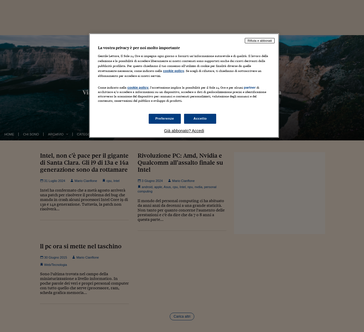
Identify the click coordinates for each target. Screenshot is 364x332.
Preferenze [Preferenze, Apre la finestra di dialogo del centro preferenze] (164, 118)
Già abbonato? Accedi (184, 130)
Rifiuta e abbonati (259, 40)
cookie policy (173, 71)
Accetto (200, 118)
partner (250, 87)
